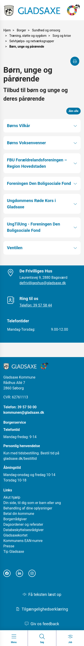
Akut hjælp (11, 497)
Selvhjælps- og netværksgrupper (31, 41)
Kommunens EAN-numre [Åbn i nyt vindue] (23, 541)
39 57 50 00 (27, 407)
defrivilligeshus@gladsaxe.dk (42, 283)
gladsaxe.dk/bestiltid (20, 458)
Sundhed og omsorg (46, 30)
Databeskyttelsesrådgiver (23, 530)
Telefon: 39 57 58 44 (35, 305)
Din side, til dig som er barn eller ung (32, 503)
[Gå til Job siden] (70, 639)
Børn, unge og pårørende (26, 46)
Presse (8, 546)
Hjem (7, 30)
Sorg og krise (62, 35)
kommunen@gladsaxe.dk (23, 412)
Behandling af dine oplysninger (27, 508)
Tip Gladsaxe (13, 551)
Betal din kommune (18, 513)
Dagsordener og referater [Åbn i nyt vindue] (23, 524)
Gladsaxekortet (15, 535)
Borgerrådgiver (15, 519)
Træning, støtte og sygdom (28, 35)
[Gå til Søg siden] (42, 639)
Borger (21, 30)
